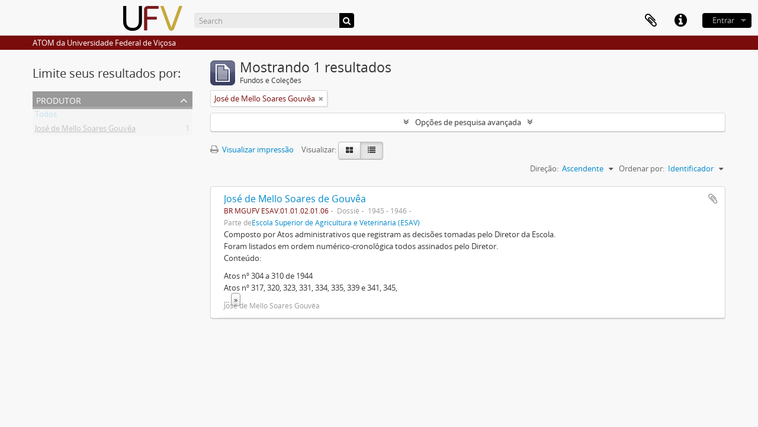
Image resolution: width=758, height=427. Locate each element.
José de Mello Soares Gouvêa (85, 130)
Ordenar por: (641, 168)
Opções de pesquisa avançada (468, 122)
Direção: (544, 168)
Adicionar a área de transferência (713, 199)
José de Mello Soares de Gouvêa (295, 198)
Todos (46, 116)
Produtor (58, 99)
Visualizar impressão (252, 149)
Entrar (723, 20)
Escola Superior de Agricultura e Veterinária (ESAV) (336, 222)
